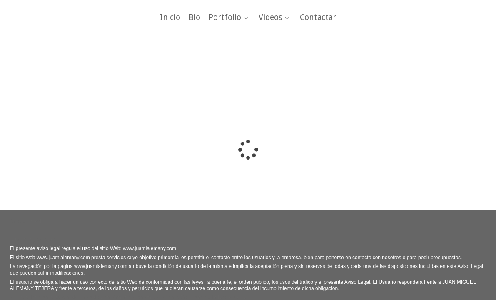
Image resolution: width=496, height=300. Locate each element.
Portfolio (225, 17)
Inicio (170, 17)
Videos (270, 17)
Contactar (318, 17)
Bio (194, 17)
